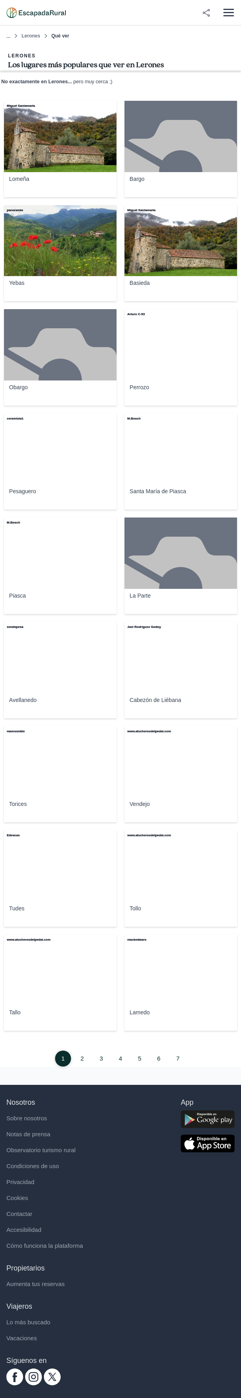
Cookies (17, 1197)
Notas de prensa (28, 1134)
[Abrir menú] (228, 12)
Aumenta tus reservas (35, 1283)
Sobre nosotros (26, 1118)
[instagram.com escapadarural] (33, 1383)
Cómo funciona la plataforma (44, 1245)
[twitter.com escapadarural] (52, 1383)
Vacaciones (21, 1338)
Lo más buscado (28, 1322)
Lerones (31, 36)
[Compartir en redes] (206, 12)
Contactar (19, 1213)
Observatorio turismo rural (40, 1150)
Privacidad (20, 1181)
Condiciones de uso (32, 1166)
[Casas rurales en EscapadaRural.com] (36, 13)
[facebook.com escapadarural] (14, 1383)
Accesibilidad (23, 1229)
